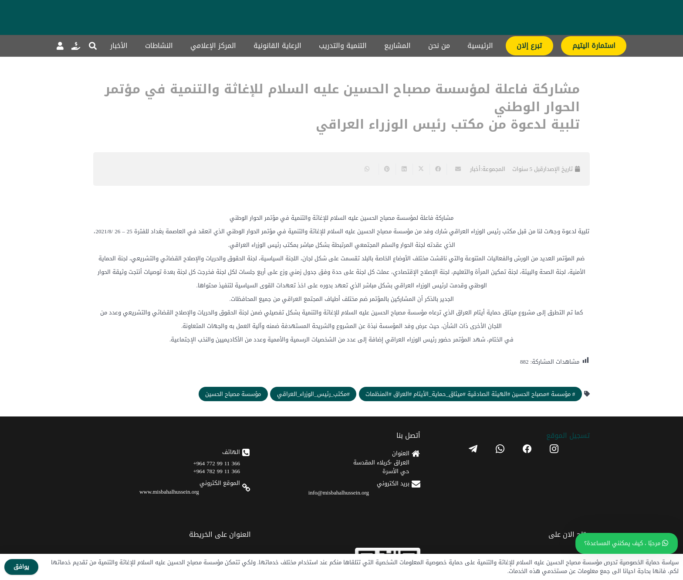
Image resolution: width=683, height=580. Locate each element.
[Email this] (454, 169)
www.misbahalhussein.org (169, 491)
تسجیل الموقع (568, 435)
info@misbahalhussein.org (338, 492)
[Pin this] (387, 169)
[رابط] (75, 45)
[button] (92, 46)
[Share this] (437, 169)
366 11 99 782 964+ (216, 471)
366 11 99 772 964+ (216, 463)
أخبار (475, 169)
